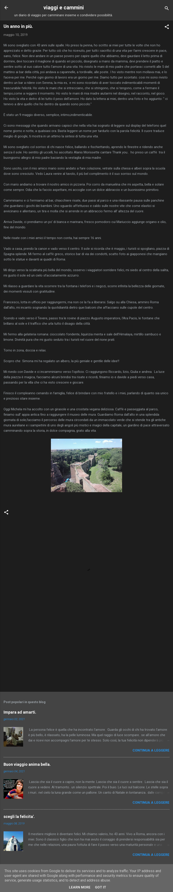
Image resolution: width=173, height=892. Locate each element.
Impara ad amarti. (20, 712)
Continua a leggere (151, 750)
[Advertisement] (86, 653)
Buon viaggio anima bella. (27, 764)
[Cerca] (166, 9)
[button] (166, 27)
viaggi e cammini (63, 7)
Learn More (80, 887)
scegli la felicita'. (19, 816)
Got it (100, 887)
